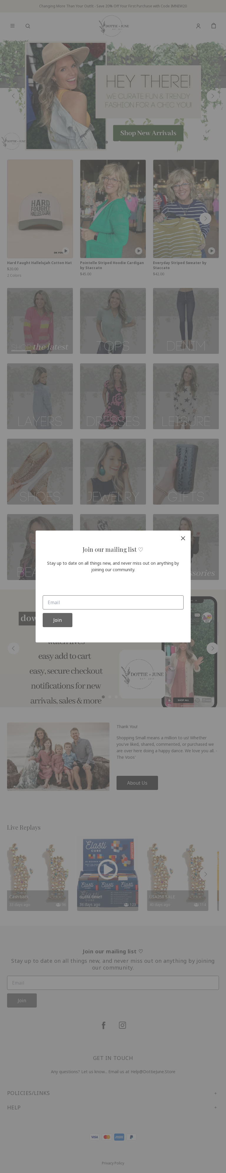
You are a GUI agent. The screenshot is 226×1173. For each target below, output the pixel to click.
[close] (183, 538)
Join (57, 620)
